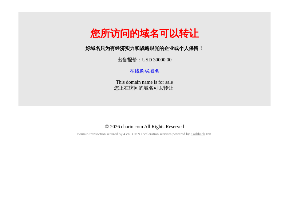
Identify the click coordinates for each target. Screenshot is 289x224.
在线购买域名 (144, 71)
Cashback (198, 134)
